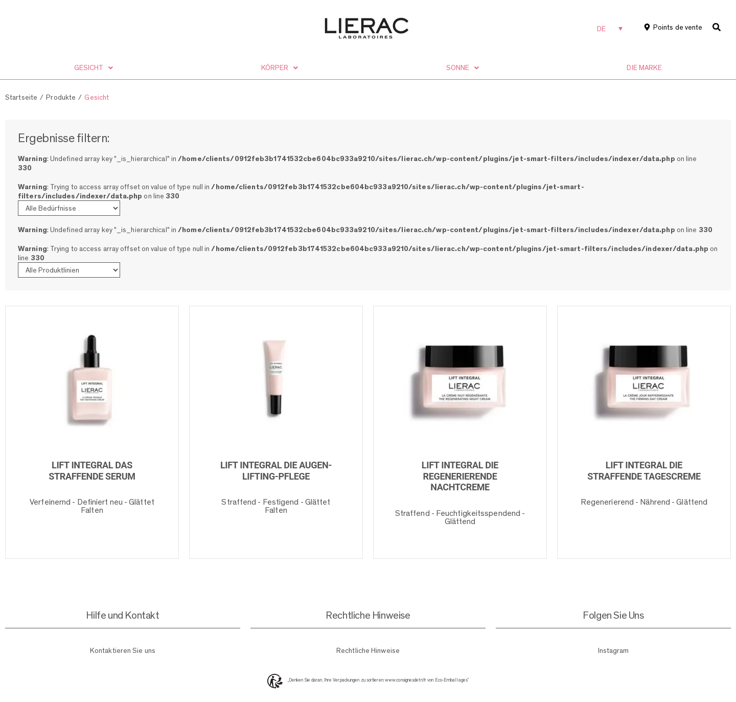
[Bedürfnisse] (69, 208)
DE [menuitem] (601, 29)
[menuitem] (609, 28)
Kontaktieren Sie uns (122, 650)
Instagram (613, 650)
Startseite (21, 97)
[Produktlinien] (69, 270)
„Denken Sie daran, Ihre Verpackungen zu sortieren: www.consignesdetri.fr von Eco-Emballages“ (378, 680)
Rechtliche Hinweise (368, 650)
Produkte (61, 97)
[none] (609, 28)
